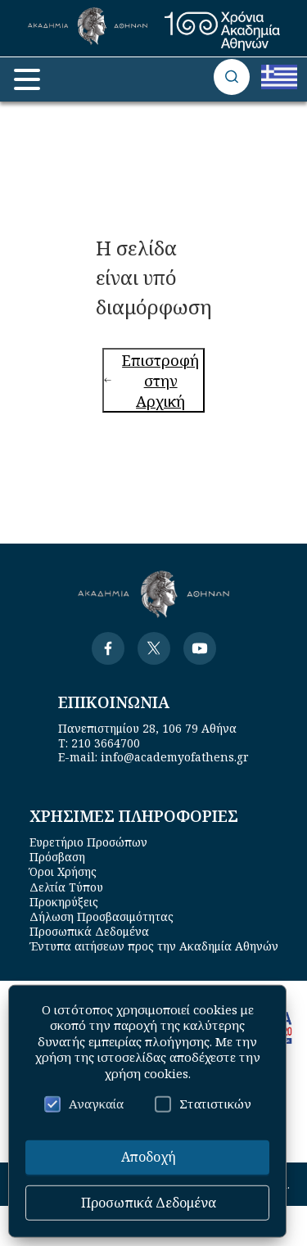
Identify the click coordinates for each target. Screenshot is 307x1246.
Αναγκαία (84, 1104)
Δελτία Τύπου (66, 887)
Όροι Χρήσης (63, 871)
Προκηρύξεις (63, 902)
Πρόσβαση (57, 857)
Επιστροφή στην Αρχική (151, 380)
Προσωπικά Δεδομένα (89, 931)
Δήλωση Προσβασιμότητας (101, 916)
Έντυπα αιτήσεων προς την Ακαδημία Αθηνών (153, 946)
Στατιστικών (203, 1104)
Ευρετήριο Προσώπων (88, 842)
